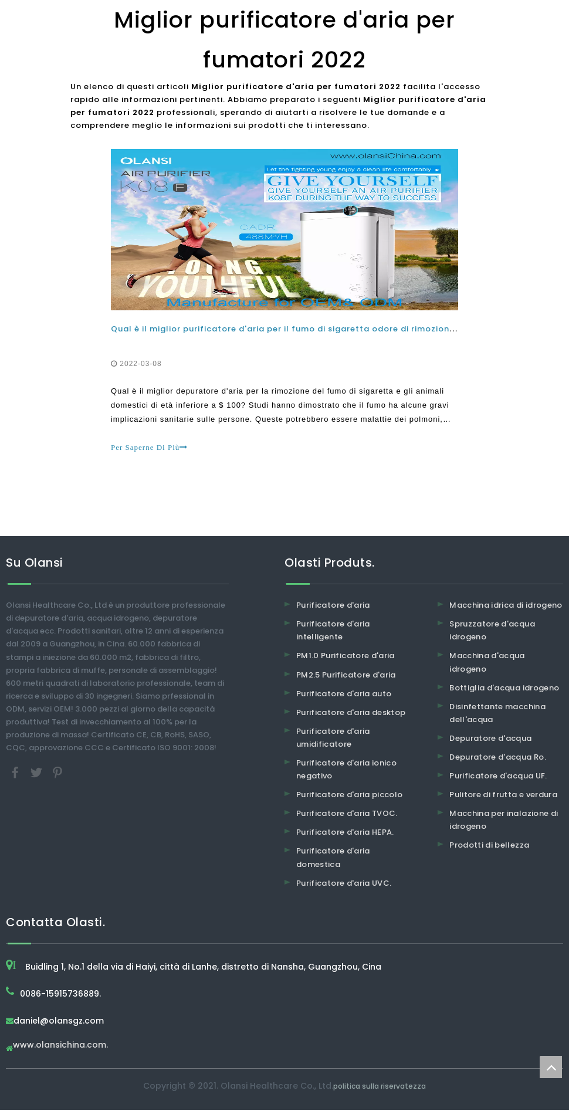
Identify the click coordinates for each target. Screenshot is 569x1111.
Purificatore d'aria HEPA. (345, 833)
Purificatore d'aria (333, 606)
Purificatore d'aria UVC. (343, 884)
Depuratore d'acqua (490, 739)
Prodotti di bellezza (489, 846)
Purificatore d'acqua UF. (498, 777)
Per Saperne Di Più (149, 447)
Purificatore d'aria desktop (350, 713)
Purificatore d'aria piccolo (349, 795)
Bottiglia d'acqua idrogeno (504, 689)
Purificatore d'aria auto (343, 694)
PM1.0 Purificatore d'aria (345, 656)
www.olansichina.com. (60, 1047)
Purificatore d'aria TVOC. (347, 814)
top (551, 1067)
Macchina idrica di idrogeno (505, 606)
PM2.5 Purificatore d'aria (346, 676)
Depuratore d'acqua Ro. (497, 758)
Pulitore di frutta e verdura (503, 795)
